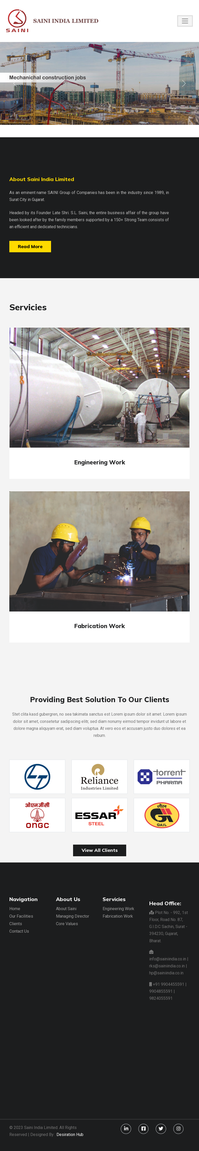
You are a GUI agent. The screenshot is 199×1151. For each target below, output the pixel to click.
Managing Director (72, 916)
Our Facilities (21, 916)
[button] (15, 83)
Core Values (67, 923)
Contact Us (19, 931)
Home (14, 908)
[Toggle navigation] (185, 21)
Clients (15, 923)
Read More (30, 246)
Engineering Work (118, 908)
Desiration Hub (69, 1134)
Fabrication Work (118, 916)
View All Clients (100, 850)
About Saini (66, 908)
